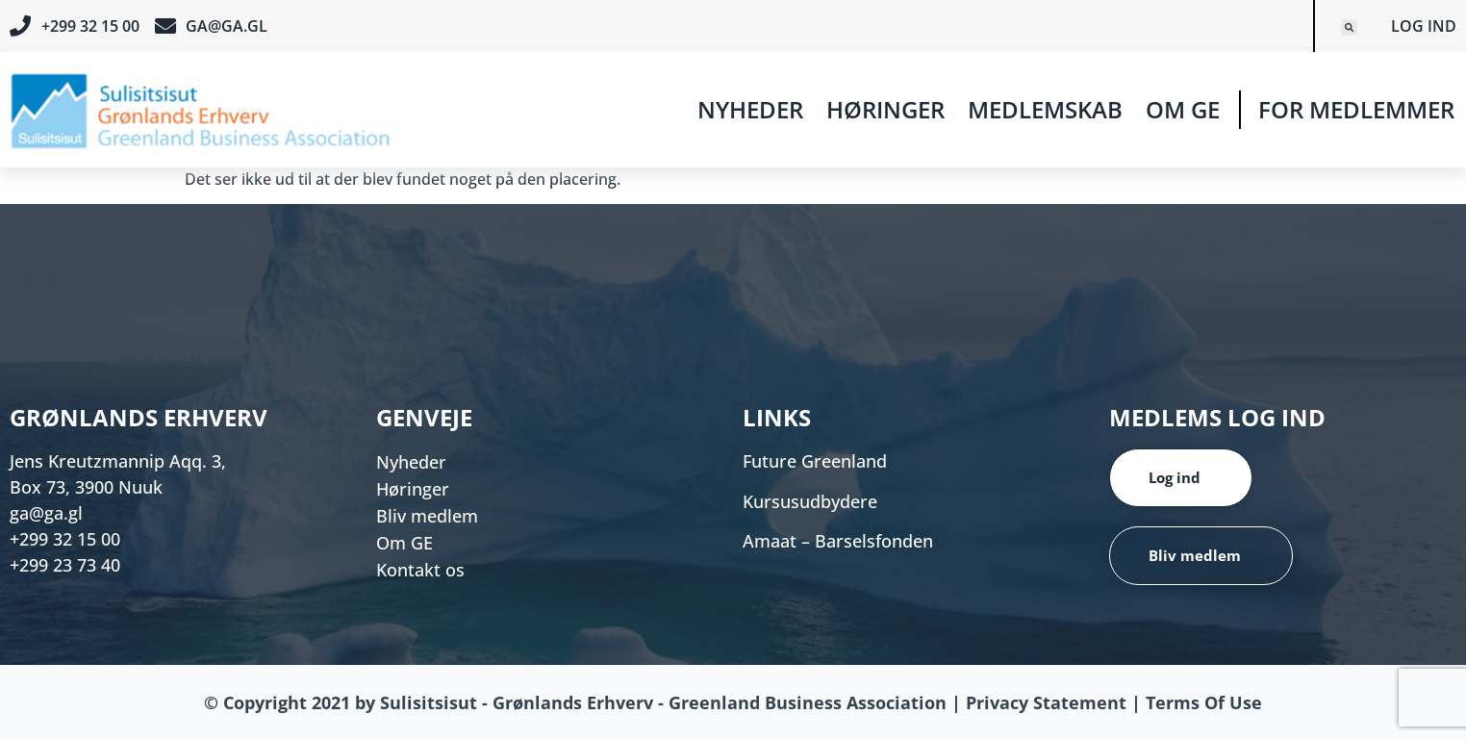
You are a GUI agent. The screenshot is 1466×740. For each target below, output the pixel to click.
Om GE (1183, 109)
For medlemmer (1356, 109)
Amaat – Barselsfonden (838, 540)
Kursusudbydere (810, 501)
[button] (1349, 27)
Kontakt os (420, 569)
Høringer (885, 109)
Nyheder (750, 109)
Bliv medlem (427, 515)
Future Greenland (815, 460)
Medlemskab (1045, 109)
